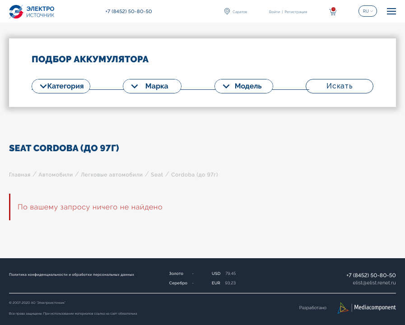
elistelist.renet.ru (374, 283)
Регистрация (295, 11)
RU (366, 11)
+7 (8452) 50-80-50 (371, 275)
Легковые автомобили (112, 175)
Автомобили (55, 175)
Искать (339, 86)
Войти (274, 11)
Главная (20, 175)
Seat (157, 175)
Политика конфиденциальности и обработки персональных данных (71, 274)
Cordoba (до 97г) (194, 175)
